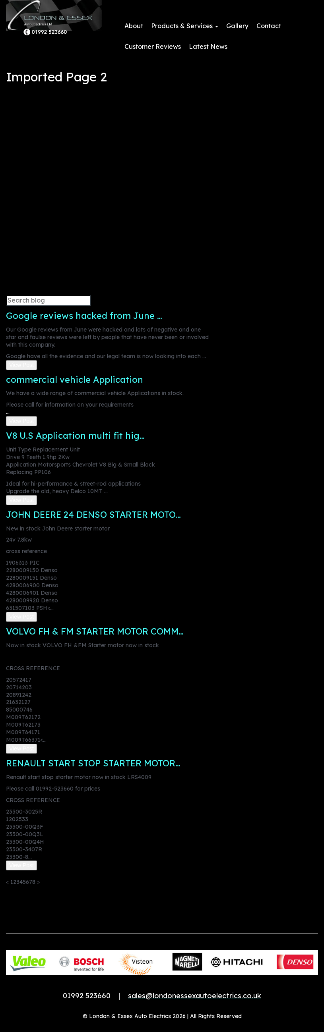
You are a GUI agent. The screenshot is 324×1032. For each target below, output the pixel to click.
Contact (268, 26)
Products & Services (184, 26)
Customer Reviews (152, 46)
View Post (21, 365)
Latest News (208, 46)
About (133, 26)
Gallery (237, 26)
